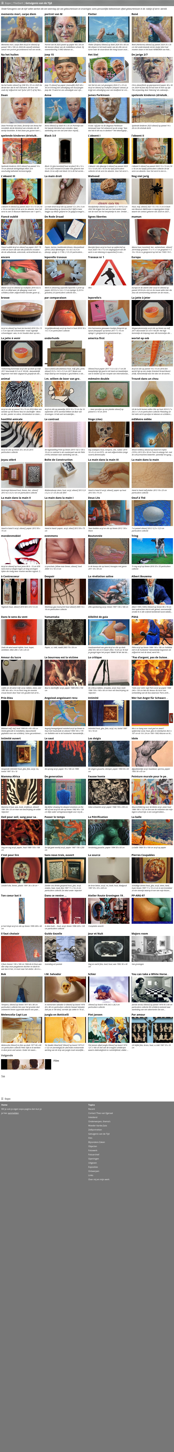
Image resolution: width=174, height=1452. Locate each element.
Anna (48, 95)
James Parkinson (98, 95)
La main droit (53, 176)
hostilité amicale (11, 419)
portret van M (53, 14)
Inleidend (92, 1117)
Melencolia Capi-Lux (14, 1014)
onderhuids (52, 338)
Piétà (135, 617)
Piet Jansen (95, 1014)
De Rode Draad (54, 216)
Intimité (93, 698)
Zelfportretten (95, 1129)
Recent (91, 1109)
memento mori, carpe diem (18, 14)
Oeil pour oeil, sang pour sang (20, 817)
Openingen (93, 1158)
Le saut (49, 738)
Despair (49, 576)
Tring (135, 536)
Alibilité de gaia (98, 617)
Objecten (92, 1146)
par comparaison (55, 297)
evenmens (51, 536)
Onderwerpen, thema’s (99, 1121)
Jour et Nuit (95, 933)
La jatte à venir (10, 338)
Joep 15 (49, 54)
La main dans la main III (103, 459)
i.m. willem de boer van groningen (66, 378)
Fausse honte (96, 776)
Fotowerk (92, 1150)
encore (5, 257)
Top (3, 1076)
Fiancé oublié (9, 216)
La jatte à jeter (141, 297)
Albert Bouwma (142, 576)
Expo (8, 3)
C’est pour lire (10, 855)
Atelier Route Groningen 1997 (107, 895)
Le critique (95, 657)
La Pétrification (98, 817)
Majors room (140, 933)
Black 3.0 (50, 135)
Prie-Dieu (7, 698)
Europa (136, 257)
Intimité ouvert (11, 738)
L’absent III (8, 176)
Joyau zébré (8, 459)
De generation (54, 776)
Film (56, 1060)
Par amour (138, 1014)
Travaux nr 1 (96, 257)
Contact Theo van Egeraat (100, 1113)
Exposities (93, 1167)
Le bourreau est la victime (61, 657)
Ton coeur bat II (11, 895)
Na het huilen (10, 54)
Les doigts (94, 738)
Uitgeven (92, 1162)
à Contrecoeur (10, 576)
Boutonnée (95, 536)
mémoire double (98, 378)
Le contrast (52, 419)
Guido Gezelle (53, 933)
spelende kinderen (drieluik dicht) (23, 135)
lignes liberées (97, 216)
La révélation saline (100, 576)
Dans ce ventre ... (56, 895)
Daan (4, 95)
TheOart (18, 3)
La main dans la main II (16, 497)
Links (90, 1175)
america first (96, 338)
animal (5, 378)
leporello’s (94, 297)
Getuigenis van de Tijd (38, 3)
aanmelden (13, 1113)
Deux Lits (94, 497)
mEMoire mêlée (142, 419)
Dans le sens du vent (14, 617)
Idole (135, 738)
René (135, 14)
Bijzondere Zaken (96, 1142)
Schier (92, 974)
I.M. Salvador (53, 974)
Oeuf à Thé (139, 497)
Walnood (93, 176)
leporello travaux (56, 257)
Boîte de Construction (59, 459)
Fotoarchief (93, 1154)
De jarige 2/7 (140, 54)
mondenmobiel (11, 536)
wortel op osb (140, 338)
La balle (137, 817)
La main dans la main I (59, 497)
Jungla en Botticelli (57, 1014)
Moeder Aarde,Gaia (97, 1125)
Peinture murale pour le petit (150, 776)
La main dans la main (145, 459)
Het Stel (93, 54)
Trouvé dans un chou (145, 378)
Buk (3, 974)
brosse (5, 297)
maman (137, 216)
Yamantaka (52, 617)
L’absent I (94, 135)
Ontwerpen (93, 1171)
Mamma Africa (10, 776)
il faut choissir (10, 933)
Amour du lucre (11, 657)
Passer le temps (55, 817)
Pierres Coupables (143, 855)
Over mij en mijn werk (98, 1179)
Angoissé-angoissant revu (61, 698)
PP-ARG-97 (138, 895)
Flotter (92, 14)
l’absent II (138, 135)
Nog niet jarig (140, 176)
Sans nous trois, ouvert (59, 855)
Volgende (7, 1055)
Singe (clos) (95, 419)
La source (94, 855)
